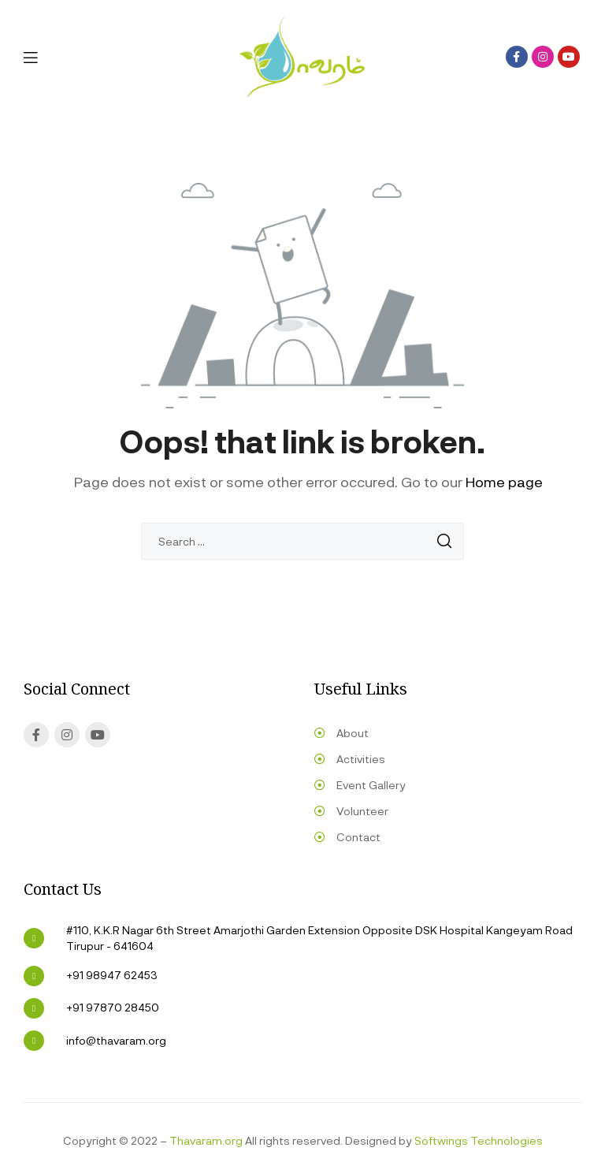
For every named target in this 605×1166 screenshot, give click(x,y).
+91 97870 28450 (112, 1007)
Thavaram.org (206, 1140)
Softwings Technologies (478, 1140)
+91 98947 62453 (112, 975)
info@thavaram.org (116, 1040)
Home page (504, 481)
